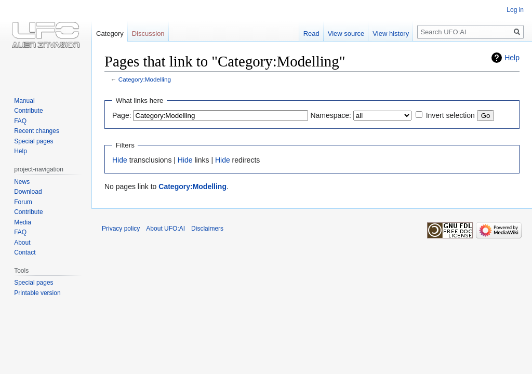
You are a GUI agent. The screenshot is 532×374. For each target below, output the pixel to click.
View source (346, 33)
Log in (515, 10)
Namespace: (330, 115)
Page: (121, 115)
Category (110, 33)
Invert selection (450, 115)
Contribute (28, 110)
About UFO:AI (165, 228)
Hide (119, 160)
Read (311, 33)
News (22, 181)
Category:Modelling (144, 79)
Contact (24, 252)
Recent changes (36, 131)
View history (391, 33)
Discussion (148, 33)
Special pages (33, 141)
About (22, 242)
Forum (23, 202)
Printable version (37, 293)
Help (512, 58)
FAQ (20, 121)
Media (22, 222)
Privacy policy (121, 228)
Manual (24, 100)
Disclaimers (207, 228)
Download (28, 191)
